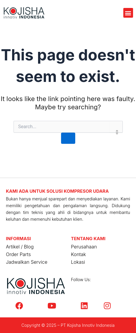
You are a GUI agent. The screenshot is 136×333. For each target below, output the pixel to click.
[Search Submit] (68, 138)
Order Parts (18, 254)
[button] (128, 13)
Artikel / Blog (20, 247)
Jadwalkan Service (26, 262)
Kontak (78, 254)
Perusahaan (84, 247)
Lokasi (78, 262)
